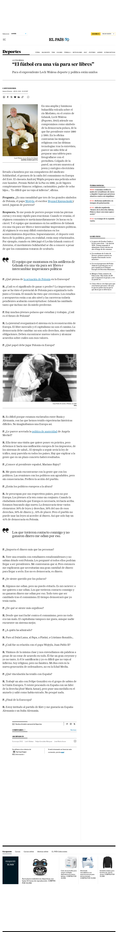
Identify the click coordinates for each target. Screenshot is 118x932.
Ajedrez (99, 52)
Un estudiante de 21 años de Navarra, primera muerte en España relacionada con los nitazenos (102, 256)
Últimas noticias (109, 52)
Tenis (53, 52)
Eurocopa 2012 (17, 741)
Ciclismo (59, 52)
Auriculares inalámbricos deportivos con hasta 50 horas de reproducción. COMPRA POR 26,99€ (39, 881)
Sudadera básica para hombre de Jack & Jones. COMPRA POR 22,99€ (107, 873)
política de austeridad (44, 431)
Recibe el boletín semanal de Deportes (28, 724)
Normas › (74, 730)
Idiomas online (42, 852)
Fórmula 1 (67, 52)
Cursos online (29, 852)
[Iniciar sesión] (108, 33)
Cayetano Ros (9, 88)
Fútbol (37, 52)
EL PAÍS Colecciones (59, 852)
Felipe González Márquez (43, 741)
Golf (85, 52)
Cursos (17, 852)
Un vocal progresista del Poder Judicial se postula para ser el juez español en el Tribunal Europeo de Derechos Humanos (103, 266)
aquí (62, 752)
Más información (18, 754)
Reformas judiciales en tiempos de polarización (101, 202)
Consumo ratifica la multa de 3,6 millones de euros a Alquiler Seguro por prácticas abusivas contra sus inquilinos (102, 193)
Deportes (12, 52)
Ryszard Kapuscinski (60, 201)
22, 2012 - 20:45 (20, 91)
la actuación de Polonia (37, 279)
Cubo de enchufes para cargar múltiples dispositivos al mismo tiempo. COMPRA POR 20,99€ (69, 874)
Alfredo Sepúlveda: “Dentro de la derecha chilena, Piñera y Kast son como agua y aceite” (102, 211)
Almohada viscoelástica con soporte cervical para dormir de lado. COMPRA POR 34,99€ (88, 874)
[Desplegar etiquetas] (75, 741)
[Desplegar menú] (4, 39)
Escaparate (7, 852)
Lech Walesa (29, 741)
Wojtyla (29, 201)
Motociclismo (77, 52)
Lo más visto (95, 236)
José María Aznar (60, 741)
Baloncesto (46, 52)
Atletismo (92, 52)
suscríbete (96, 34)
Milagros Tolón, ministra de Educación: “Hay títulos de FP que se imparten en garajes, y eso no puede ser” (103, 276)
